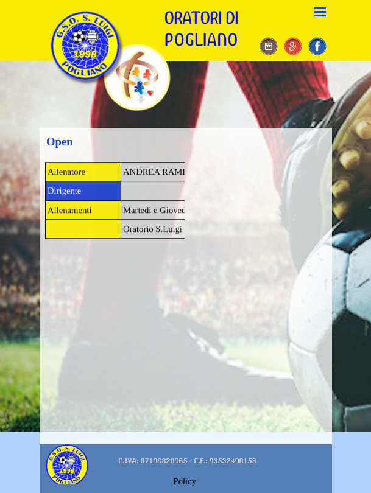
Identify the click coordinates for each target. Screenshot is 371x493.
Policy (185, 481)
